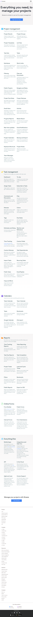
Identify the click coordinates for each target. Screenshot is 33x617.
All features (4, 521)
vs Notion (3, 537)
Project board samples (5, 551)
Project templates (5, 553)
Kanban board (4, 558)
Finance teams (4, 582)
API (13, 465)
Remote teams (4, 577)
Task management (5, 556)
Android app (4, 519)
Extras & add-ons (5, 514)
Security (3, 598)
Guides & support (5, 513)
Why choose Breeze (5, 550)
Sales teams (4, 572)
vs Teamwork (4, 543)
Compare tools (4, 562)
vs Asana (3, 532)
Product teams (4, 575)
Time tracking (4, 559)
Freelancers (4, 580)
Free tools (3, 564)
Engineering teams (5, 574)
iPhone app (4, 517)
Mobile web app (4, 516)
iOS (8, 446)
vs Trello (3, 529)
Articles (3, 561)
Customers (3, 522)
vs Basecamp (4, 530)
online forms (9, 409)
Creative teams (4, 571)
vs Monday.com (4, 535)
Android (13, 446)
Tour (2, 511)
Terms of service (4, 595)
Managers (3, 579)
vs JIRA (3, 540)
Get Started (16, 500)
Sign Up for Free (16, 19)
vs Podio (3, 545)
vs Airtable (3, 538)
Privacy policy (4, 596)
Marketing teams (4, 569)
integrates (19, 448)
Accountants (4, 583)
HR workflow (4, 585)
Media (3, 593)
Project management (5, 554)
